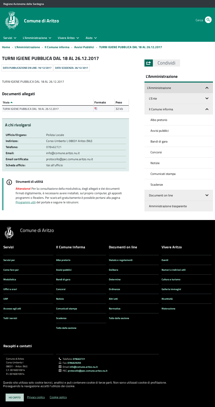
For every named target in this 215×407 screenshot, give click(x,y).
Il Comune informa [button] (161, 109)
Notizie (155, 163)
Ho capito (15, 397)
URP (5, 299)
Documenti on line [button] (161, 195)
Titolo (8, 102)
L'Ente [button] (153, 98)
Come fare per (11, 270)
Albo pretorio (158, 120)
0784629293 (74, 363)
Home (6, 47)
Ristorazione (168, 308)
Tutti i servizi (10, 318)
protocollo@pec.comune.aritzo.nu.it (69, 159)
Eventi (165, 260)
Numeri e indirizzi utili (174, 270)
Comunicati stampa (163, 173)
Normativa (114, 308)
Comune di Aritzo (41, 20)
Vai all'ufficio (54, 165)
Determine (115, 279)
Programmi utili (26, 202)
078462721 (54, 147)
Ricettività (167, 299)
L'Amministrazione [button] (35, 38)
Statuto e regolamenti (121, 260)
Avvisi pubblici (159, 130)
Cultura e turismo (171, 279)
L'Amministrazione (27, 47)
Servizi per (9, 260)
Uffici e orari (10, 289)
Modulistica (9, 279)
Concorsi (156, 152)
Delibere (113, 270)
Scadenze (156, 184)
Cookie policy (58, 397)
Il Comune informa (57, 47)
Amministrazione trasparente (168, 206)
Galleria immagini (171, 289)
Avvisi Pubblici (84, 47)
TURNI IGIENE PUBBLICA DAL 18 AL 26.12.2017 (130, 47)
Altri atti (113, 299)
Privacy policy (36, 397)
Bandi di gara (158, 141)
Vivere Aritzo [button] (66, 38)
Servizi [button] (7, 38)
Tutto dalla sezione (66, 328)
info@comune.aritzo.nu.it (63, 153)
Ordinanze (114, 289)
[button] (166, 63)
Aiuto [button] (89, 38)
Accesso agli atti (12, 308)
